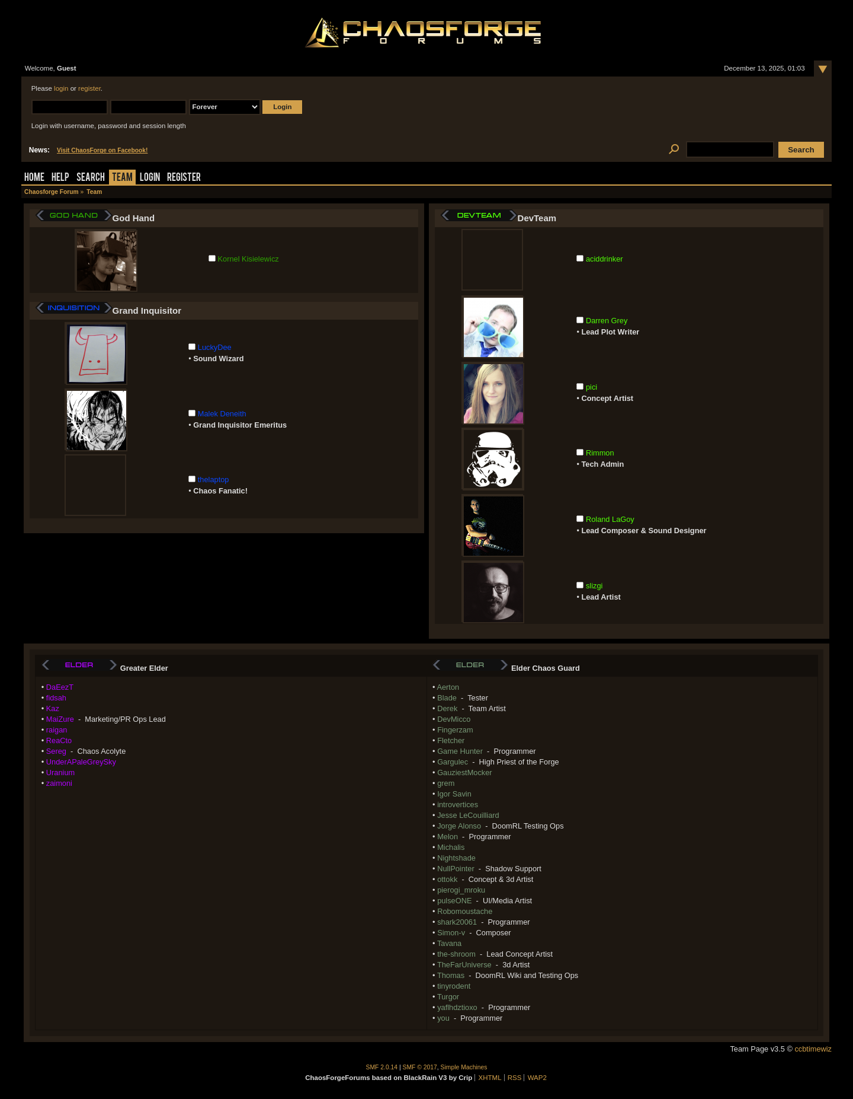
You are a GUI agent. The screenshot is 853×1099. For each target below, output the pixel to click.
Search (90, 178)
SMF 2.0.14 (382, 1067)
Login (150, 178)
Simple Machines (464, 1067)
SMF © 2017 (420, 1067)
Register (184, 178)
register (89, 88)
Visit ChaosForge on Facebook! (102, 150)
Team (122, 178)
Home (34, 178)
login (61, 88)
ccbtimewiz (813, 1048)
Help (60, 178)
